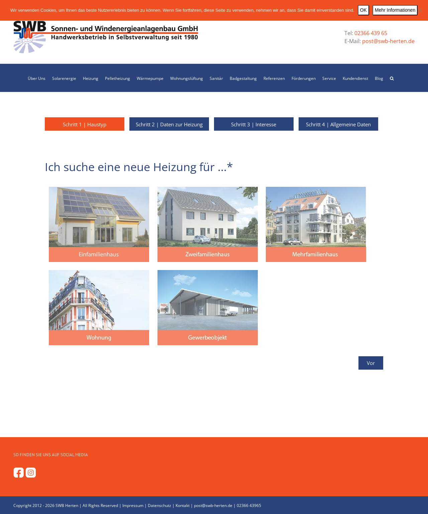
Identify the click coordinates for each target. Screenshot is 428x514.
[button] (392, 78)
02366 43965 (249, 505)
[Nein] (419, 10)
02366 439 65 (370, 33)
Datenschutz (159, 505)
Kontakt (183, 505)
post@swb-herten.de (388, 41)
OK (363, 10)
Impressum (132, 505)
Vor (371, 363)
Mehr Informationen (395, 10)
